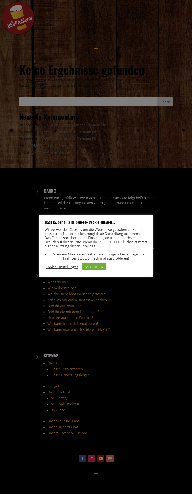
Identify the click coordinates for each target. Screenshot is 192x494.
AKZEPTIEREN (94, 267)
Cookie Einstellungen (62, 267)
